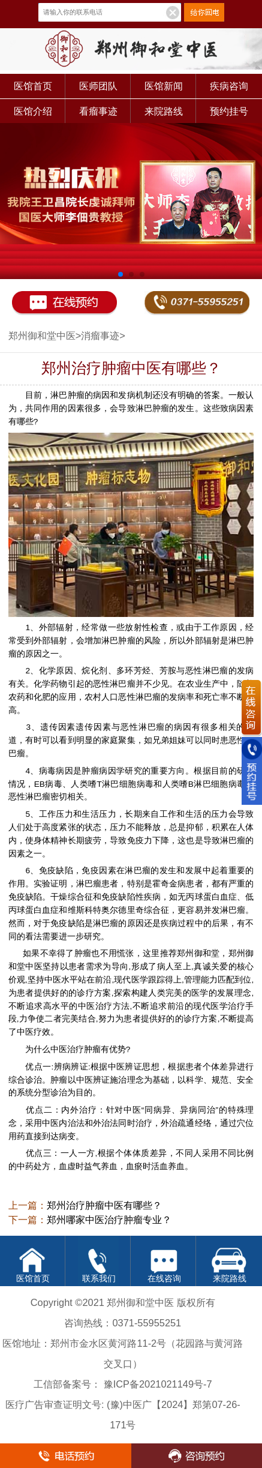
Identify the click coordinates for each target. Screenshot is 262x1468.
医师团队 (98, 85)
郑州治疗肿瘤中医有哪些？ (104, 1205)
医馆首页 (33, 85)
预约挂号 (229, 111)
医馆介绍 (33, 111)
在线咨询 (164, 1278)
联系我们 (99, 1278)
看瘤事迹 (98, 111)
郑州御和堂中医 (42, 335)
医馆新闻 (163, 85)
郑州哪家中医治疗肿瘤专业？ (109, 1220)
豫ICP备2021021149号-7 (158, 1384)
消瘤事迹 (100, 335)
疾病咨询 (229, 85)
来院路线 (163, 111)
